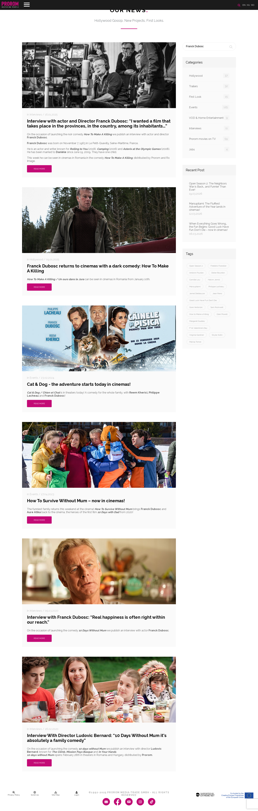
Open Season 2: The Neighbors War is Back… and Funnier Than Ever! (209, 188)
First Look (209, 96)
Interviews (209, 128)
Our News (129, 10)
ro (252, 5)
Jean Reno (217, 293)
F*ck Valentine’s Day (198, 328)
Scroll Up (35, 793)
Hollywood (209, 75)
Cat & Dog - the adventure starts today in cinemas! (79, 384)
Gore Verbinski (196, 307)
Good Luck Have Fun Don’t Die (203, 300)
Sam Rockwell (216, 307)
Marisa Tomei (195, 342)
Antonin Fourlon (196, 273)
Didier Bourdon (218, 273)
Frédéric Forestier (218, 266)
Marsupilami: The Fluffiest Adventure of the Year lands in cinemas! (209, 208)
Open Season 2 (196, 266)
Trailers (209, 86)
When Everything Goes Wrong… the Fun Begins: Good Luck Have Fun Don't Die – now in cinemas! (209, 228)
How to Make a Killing (199, 314)
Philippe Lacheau (216, 286)
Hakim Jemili (214, 280)
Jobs (209, 149)
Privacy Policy (14, 793)
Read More (39, 169)
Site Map (56, 793)
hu (248, 5)
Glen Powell (222, 314)
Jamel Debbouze (197, 293)
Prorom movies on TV (209, 138)
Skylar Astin (217, 335)
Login (76, 793)
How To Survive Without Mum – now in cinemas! (76, 500)
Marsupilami (195, 286)
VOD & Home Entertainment (209, 117)
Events (209, 107)
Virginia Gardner (196, 335)
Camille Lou (194, 280)
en (244, 5)
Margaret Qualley (197, 321)
